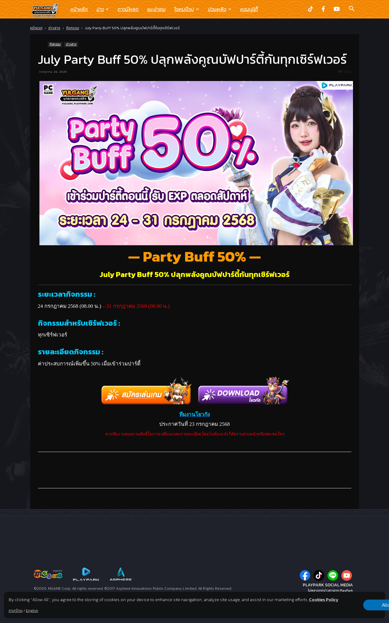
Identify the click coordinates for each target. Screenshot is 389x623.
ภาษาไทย (15, 610)
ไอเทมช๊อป (186, 9)
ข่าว (102, 9)
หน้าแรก (36, 28)
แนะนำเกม (156, 9)
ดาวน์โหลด (128, 9)
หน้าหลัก (79, 9)
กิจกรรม (72, 28)
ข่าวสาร (54, 28)
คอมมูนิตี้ (249, 9)
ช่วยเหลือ (219, 9)
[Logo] (48, 9)
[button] (351, 9)
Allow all (353, 601)
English (32, 610)
